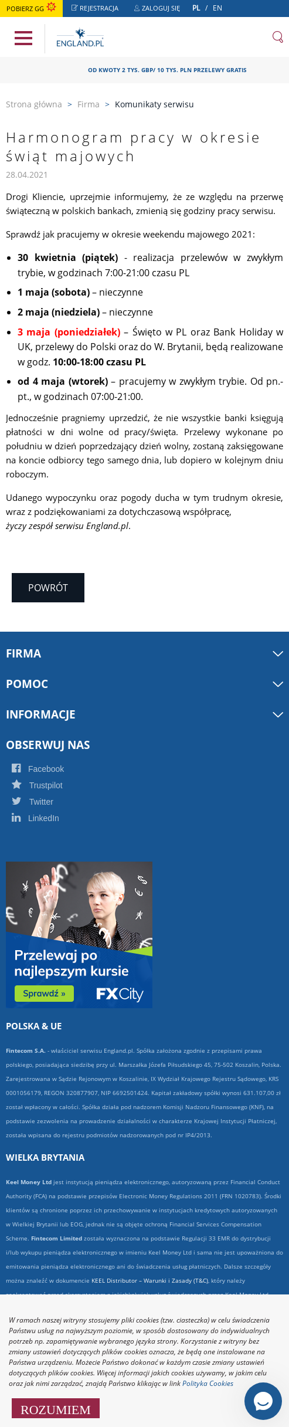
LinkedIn (48, 818)
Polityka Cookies (207, 1383)
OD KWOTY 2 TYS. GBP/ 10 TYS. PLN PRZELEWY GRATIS (171, 70)
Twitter (45, 802)
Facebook (50, 769)
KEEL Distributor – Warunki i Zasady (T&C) (149, 1280)
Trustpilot (50, 785)
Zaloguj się (160, 9)
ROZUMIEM (56, 1408)
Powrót (48, 587)
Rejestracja (98, 9)
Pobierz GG (31, 8)
